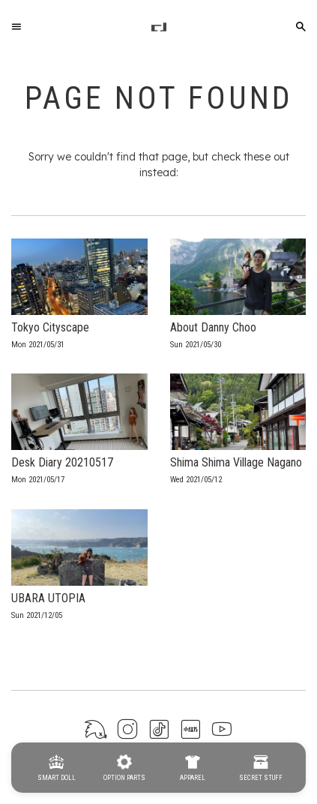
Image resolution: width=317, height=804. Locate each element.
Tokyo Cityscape (50, 327)
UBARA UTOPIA (48, 598)
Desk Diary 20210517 (62, 462)
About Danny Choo (213, 327)
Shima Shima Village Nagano (236, 462)
